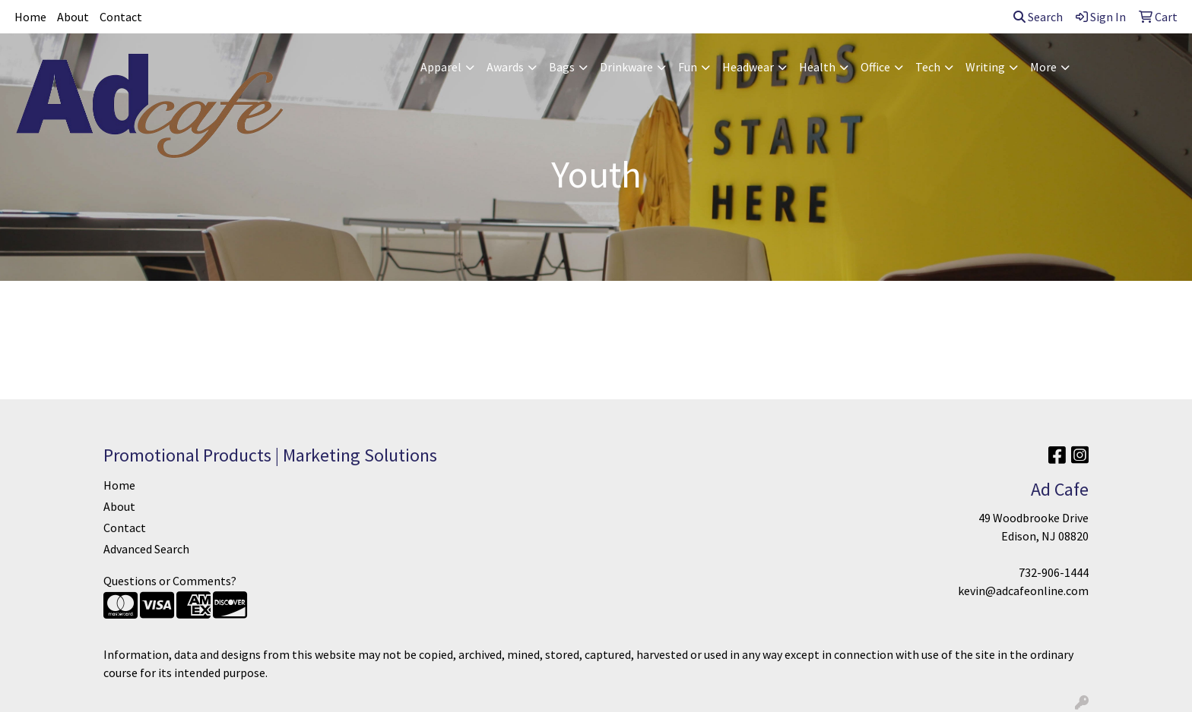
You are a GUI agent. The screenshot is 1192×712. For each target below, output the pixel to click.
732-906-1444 (1054, 572)
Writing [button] (985, 66)
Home (30, 16)
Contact (121, 16)
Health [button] (817, 66)
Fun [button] (687, 66)
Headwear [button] (748, 66)
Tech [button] (927, 66)
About (73, 16)
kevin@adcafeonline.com (1023, 590)
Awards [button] (505, 66)
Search (1038, 16)
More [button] (1043, 66)
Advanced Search (146, 548)
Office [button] (875, 66)
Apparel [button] (440, 66)
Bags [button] (562, 66)
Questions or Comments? (169, 580)
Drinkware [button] (626, 66)
